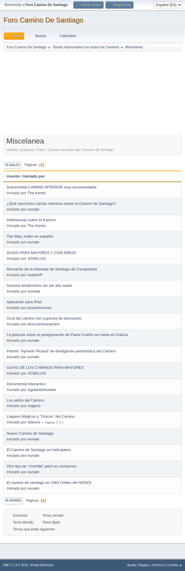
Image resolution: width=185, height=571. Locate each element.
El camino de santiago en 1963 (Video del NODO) (49, 482)
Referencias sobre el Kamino (31, 220)
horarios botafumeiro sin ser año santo (39, 285)
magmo (34, 406)
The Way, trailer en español (30, 236)
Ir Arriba (13, 500)
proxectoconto (40, 307)
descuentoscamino (44, 324)
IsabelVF (35, 275)
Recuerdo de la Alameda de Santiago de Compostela (52, 269)
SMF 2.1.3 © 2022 (15, 565)
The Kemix (36, 193)
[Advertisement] (92, 92)
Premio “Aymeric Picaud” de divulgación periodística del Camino (61, 351)
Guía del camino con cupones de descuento (44, 318)
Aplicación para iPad (24, 302)
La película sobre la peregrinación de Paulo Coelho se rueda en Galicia (67, 335)
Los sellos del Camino (25, 400)
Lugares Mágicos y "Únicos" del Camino (41, 416)
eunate (33, 209)
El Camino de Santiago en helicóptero (39, 450)
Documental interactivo (26, 384)
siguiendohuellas (42, 389)
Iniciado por (34, 176)
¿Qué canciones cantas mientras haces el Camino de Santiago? (61, 203)
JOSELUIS (37, 258)
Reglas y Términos (152, 565)
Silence (34, 422)
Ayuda (131, 565)
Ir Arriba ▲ (174, 565)
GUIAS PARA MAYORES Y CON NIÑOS (41, 253)
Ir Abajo (12, 165)
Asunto (13, 176)
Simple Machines (42, 565)
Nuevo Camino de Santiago (30, 433)
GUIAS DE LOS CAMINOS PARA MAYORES (45, 367)
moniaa (34, 291)
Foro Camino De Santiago (43, 20)
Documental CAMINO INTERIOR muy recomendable (52, 187)
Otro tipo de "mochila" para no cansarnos (42, 466)
